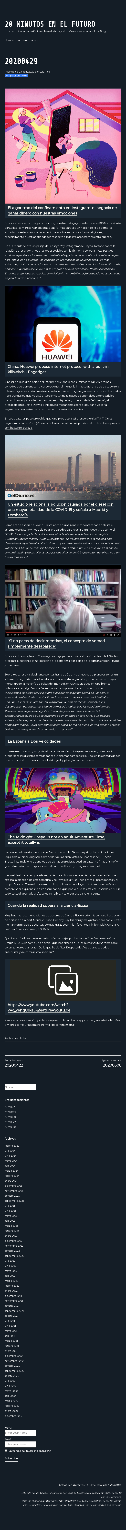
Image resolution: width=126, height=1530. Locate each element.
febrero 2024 (12, 1186)
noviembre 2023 (14, 1201)
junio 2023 (10, 1221)
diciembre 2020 (14, 1366)
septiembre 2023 (14, 1211)
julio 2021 (10, 1331)
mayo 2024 (11, 1171)
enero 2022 (11, 1301)
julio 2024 (10, 1161)
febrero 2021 (12, 1356)
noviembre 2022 (14, 1256)
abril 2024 (10, 1176)
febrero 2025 (12, 1156)
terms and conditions (38, 1461)
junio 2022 (10, 1276)
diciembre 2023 (13, 1196)
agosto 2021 (12, 1326)
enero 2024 (11, 1191)
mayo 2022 (11, 1281)
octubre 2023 (12, 1206)
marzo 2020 (12, 1411)
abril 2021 (10, 1346)
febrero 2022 (12, 1296)
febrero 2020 (12, 1416)
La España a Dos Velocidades (34, 752)
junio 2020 (11, 1396)
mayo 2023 (11, 1226)
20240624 (10, 1123)
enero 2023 (11, 1246)
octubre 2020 (12, 1376)
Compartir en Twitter (16, 86)
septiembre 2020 (14, 1381)
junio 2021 (10, 1336)
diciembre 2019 (13, 1426)
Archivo (22, 51)
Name (8, 1438)
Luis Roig (44, 82)
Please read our (28, 1461)
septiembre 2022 (14, 1266)
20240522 (10, 1133)
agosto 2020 (12, 1386)
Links (23, 1049)
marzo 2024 (11, 1181)
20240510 (10, 1138)
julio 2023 (10, 1216)
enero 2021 (11, 1361)
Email (8, 1450)
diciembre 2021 (13, 1306)
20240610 (10, 1128)
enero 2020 (11, 1421)
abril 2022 (10, 1286)
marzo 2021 (11, 1351)
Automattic (114, 1495)
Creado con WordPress (72, 1495)
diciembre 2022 (13, 1251)
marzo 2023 (11, 1236)
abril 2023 (10, 1231)
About (34, 51)
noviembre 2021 (14, 1311)
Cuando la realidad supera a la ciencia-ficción (49, 916)
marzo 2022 (11, 1291)
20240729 (10, 1118)
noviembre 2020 (14, 1371)
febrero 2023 (12, 1241)
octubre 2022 (12, 1261)
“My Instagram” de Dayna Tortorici (82, 257)
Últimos (9, 51)
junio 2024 (10, 1166)
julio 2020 (10, 1391)
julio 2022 (10, 1271)
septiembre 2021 (14, 1321)
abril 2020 (10, 1406)
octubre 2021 (12, 1316)
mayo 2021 (11, 1341)
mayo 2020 (11, 1401)
